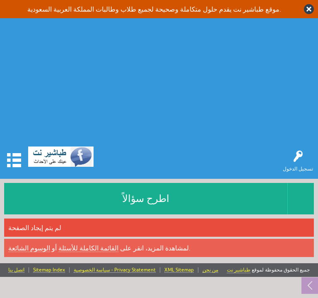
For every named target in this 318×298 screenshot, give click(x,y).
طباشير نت (239, 270)
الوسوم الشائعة (29, 248)
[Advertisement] (159, 84)
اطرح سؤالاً (145, 198)
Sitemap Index (49, 270)
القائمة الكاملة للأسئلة (88, 248)
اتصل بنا (16, 270)
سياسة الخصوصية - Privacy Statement (115, 270)
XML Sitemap (179, 270)
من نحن (210, 270)
